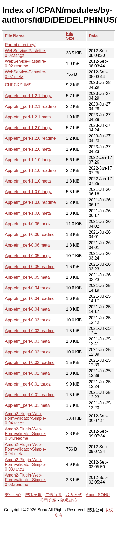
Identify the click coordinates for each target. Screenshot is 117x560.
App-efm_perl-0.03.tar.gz (28, 320)
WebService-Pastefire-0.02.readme (25, 63)
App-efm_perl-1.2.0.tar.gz (28, 127)
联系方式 (74, 495)
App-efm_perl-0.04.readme (29, 298)
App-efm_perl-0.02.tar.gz (28, 352)
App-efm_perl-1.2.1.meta (28, 117)
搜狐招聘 (33, 495)
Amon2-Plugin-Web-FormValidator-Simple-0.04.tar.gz (25, 418)
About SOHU (98, 495)
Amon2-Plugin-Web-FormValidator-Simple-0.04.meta (25, 449)
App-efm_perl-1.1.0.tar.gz (28, 160)
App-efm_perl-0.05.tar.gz (28, 256)
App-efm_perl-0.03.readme (29, 330)
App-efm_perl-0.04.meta (27, 309)
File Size (70, 35)
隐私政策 (68, 500)
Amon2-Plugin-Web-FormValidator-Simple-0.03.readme (25, 480)
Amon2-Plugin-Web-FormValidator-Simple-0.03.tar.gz (25, 464)
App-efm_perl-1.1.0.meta (28, 181)
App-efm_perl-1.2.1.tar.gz (28, 96)
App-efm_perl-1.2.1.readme (30, 106)
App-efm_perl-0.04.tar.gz (28, 288)
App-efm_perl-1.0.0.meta (28, 213)
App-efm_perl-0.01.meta (27, 405)
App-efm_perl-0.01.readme (29, 395)
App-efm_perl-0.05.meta (27, 277)
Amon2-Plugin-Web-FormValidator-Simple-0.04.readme (25, 433)
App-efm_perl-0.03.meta (27, 341)
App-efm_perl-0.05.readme (29, 266)
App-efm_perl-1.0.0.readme (30, 202)
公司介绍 (48, 500)
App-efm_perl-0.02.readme (29, 362)
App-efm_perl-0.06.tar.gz (28, 224)
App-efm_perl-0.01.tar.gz (28, 384)
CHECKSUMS (18, 85)
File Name (15, 36)
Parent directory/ (20, 45)
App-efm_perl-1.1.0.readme (30, 170)
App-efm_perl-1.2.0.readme (30, 138)
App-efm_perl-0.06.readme (29, 234)
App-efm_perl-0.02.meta (27, 373)
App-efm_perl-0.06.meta (27, 245)
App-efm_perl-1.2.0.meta (28, 149)
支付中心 (13, 495)
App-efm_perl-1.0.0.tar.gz (28, 192)
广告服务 (53, 495)
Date (93, 36)
